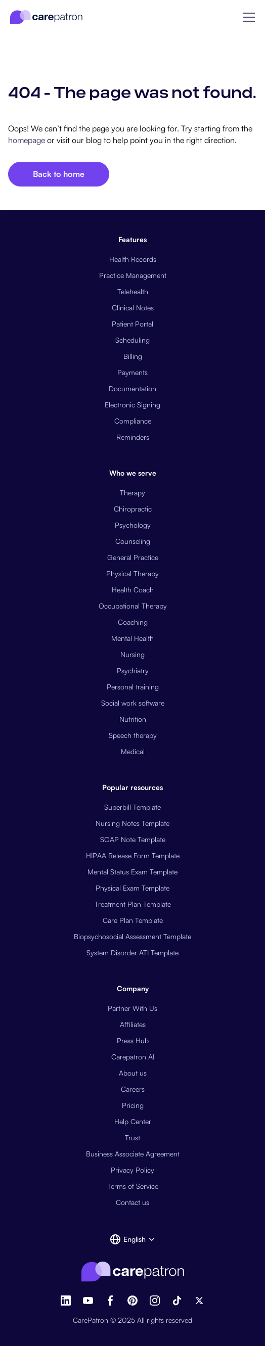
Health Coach (133, 589)
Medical (133, 751)
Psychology (133, 525)
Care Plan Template (133, 920)
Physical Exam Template (132, 888)
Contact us (132, 1202)
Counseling (132, 541)
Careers (133, 1089)
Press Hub (133, 1040)
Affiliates (133, 1024)
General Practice (132, 557)
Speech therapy (133, 735)
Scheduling (132, 340)
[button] (249, 17)
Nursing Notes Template (132, 823)
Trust (132, 1137)
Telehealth (132, 291)
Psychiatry (133, 670)
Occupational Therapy (133, 605)
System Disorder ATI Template (132, 952)
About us (133, 1073)
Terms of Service (132, 1186)
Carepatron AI (132, 1056)
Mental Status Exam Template (132, 871)
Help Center (132, 1121)
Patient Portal (132, 323)
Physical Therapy (132, 573)
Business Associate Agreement (133, 1153)
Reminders (132, 437)
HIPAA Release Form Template (133, 855)
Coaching (133, 622)
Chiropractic (133, 508)
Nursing (132, 654)
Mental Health (132, 638)
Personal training (133, 686)
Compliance (132, 420)
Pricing (133, 1105)
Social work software (132, 703)
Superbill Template (132, 807)
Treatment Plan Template (133, 904)
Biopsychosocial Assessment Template (132, 936)
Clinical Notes (133, 307)
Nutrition (132, 719)
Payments (132, 372)
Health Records (132, 259)
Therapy (132, 492)
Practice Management (132, 275)
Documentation (132, 388)
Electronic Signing (132, 404)
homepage (26, 140)
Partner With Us (132, 1008)
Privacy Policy (132, 1170)
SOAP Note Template (132, 839)
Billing (132, 356)
